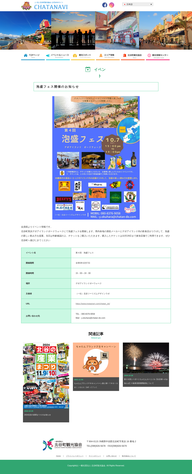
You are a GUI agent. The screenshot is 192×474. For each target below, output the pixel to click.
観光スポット (83, 56)
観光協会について (129, 456)
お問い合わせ (111, 456)
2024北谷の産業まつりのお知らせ (38, 415)
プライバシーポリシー (75, 456)
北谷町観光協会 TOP (33, 56)
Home (58, 456)
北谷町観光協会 (133, 56)
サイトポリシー (95, 456)
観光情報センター (158, 56)
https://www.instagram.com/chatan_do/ (93, 304)
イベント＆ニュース (58, 56)
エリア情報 (108, 56)
